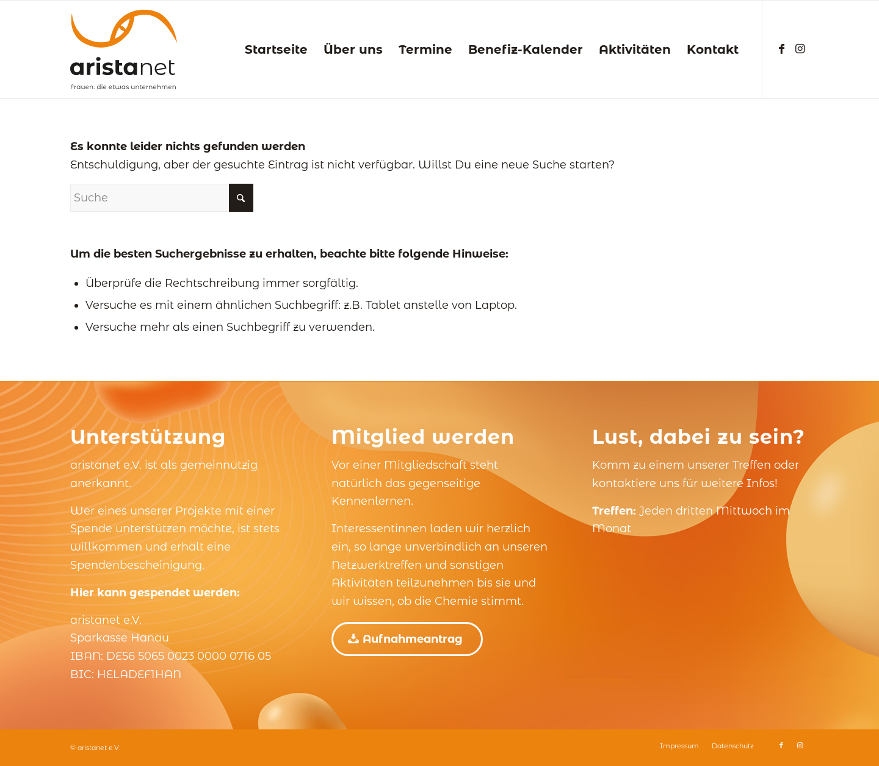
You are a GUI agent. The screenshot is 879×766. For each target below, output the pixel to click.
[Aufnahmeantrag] (407, 639)
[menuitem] (276, 49)
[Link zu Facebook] (781, 49)
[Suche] (161, 198)
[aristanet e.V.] (123, 49)
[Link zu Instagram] (799, 49)
